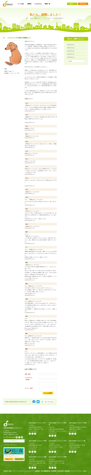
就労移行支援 (7, 471)
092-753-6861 (53, 465)
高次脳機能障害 (45, 471)
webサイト (30, 434)
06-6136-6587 (73, 431)
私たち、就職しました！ (35, 18)
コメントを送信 (48, 393)
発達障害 (53, 471)
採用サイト (72, 3)
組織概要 (67, 471)
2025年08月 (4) (70, 57)
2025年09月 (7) (70, 54)
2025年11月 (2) (70, 47)
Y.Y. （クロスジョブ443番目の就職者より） (54, 18)
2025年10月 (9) (70, 51)
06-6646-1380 (53, 433)
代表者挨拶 (60, 471)
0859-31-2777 (53, 449)
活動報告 (37, 471)
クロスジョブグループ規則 (78, 471)
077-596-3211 (33, 449)
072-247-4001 (73, 449)
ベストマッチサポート (18, 471)
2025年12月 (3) (70, 44)
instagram (35, 434)
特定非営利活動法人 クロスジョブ (13, 428)
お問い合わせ (83, 3)
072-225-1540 (33, 431)
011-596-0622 (33, 465)
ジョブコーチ (30, 471)
